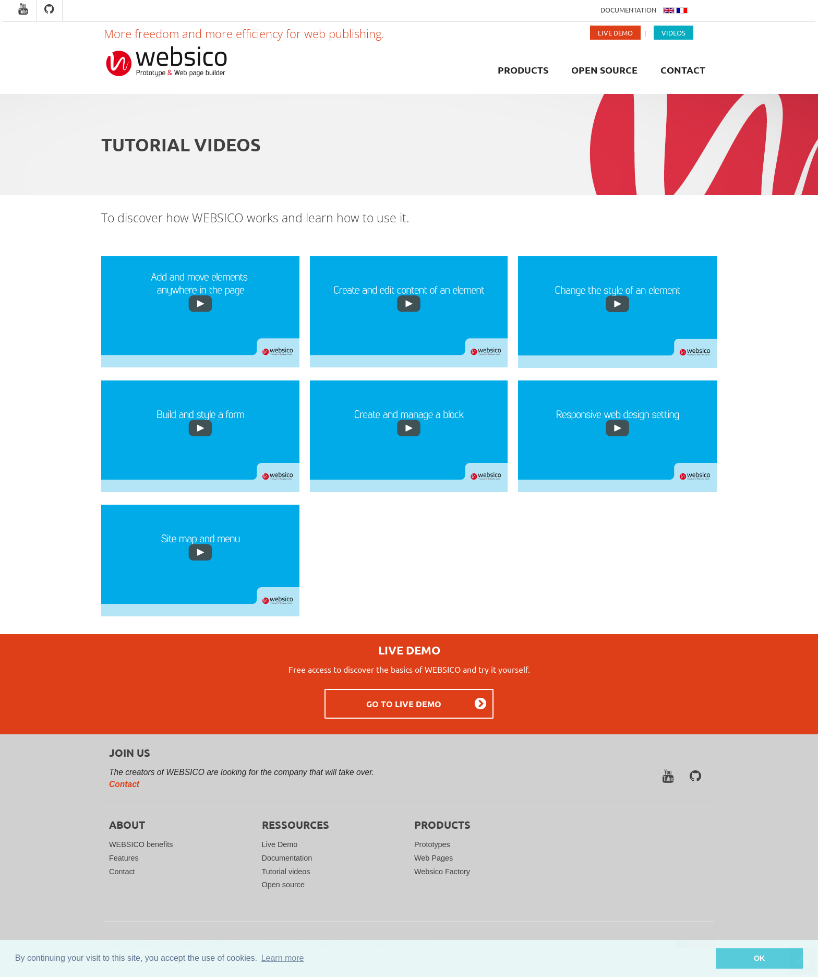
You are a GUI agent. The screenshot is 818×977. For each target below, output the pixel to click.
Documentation (629, 9)
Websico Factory (442, 871)
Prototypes (432, 844)
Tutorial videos (286, 871)
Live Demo (615, 32)
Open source (604, 70)
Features (124, 858)
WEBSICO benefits (141, 844)
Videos (673, 32)
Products (523, 70)
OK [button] (759, 958)
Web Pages (433, 858)
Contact (682, 70)
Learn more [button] (282, 958)
